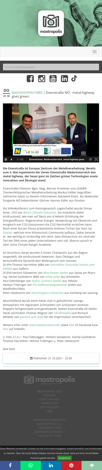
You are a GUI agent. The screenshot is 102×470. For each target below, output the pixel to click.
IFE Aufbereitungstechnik (50, 285)
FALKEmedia (62, 313)
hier (71, 325)
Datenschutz (49, 407)
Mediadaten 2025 (49, 391)
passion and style (31, 317)
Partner (49, 395)
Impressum (50, 403)
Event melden (49, 399)
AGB (49, 411)
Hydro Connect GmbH (47, 281)
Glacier (7, 232)
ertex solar (53, 277)
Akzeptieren (64, 457)
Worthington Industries (47, 293)
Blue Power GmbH (55, 273)
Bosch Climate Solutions (39, 212)
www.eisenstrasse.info (44, 325)
